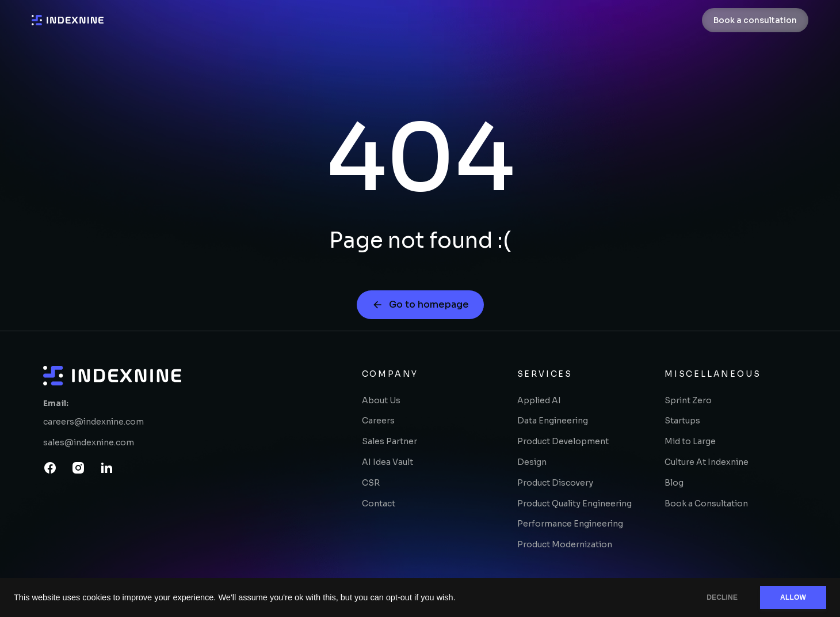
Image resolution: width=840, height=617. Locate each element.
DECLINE (722, 597)
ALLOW (793, 597)
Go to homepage (420, 304)
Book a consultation (755, 20)
